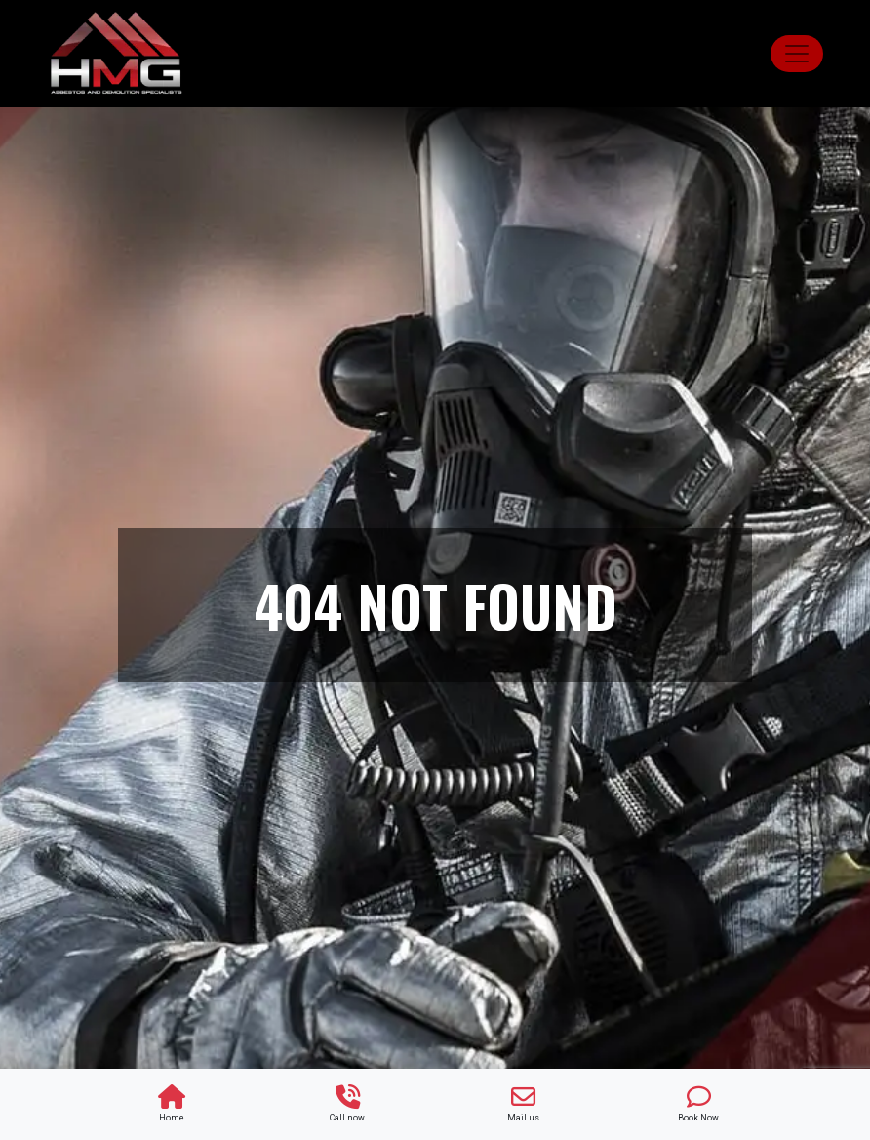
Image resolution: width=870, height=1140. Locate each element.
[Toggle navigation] (797, 53)
